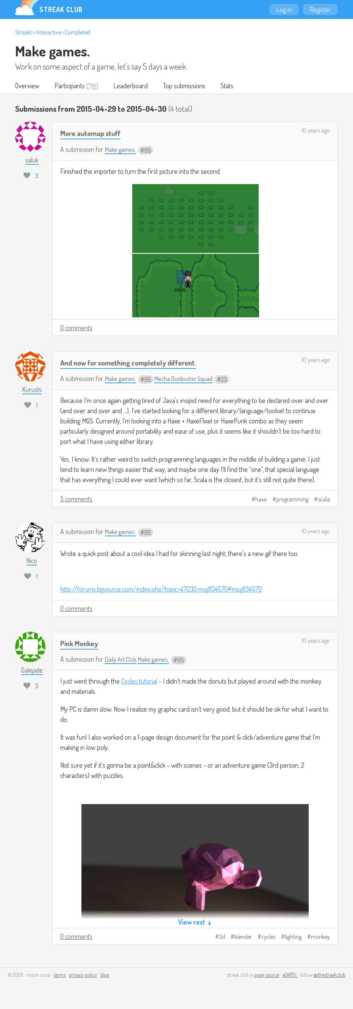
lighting (293, 937)
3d (222, 937)
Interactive (48, 32)
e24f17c (290, 975)
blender (243, 937)
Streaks (24, 32)
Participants (72, 86)
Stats (233, 86)
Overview (28, 86)
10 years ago (315, 131)
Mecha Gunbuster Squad (189, 379)
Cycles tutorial (139, 682)
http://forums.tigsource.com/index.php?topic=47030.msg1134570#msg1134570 (161, 590)
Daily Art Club (122, 660)
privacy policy (83, 975)
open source (266, 975)
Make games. (52, 51)
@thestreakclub (329, 975)
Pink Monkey (81, 644)
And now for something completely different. (135, 363)
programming (292, 500)
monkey (320, 937)
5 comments (76, 499)
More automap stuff (93, 133)
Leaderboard (134, 86)
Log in (284, 9)
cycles (268, 937)
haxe (261, 500)
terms (60, 975)
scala (324, 500)
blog (104, 975)
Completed (77, 32)
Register (320, 9)
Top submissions (189, 86)
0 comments (76, 328)
